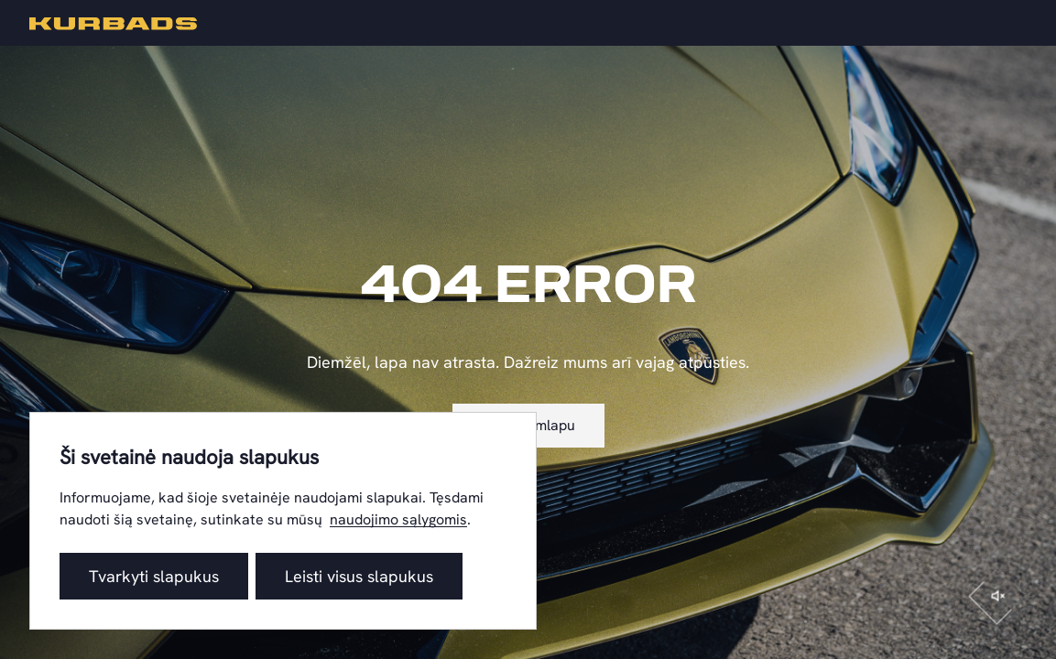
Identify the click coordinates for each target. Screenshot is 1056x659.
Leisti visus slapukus (359, 576)
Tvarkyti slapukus (154, 576)
